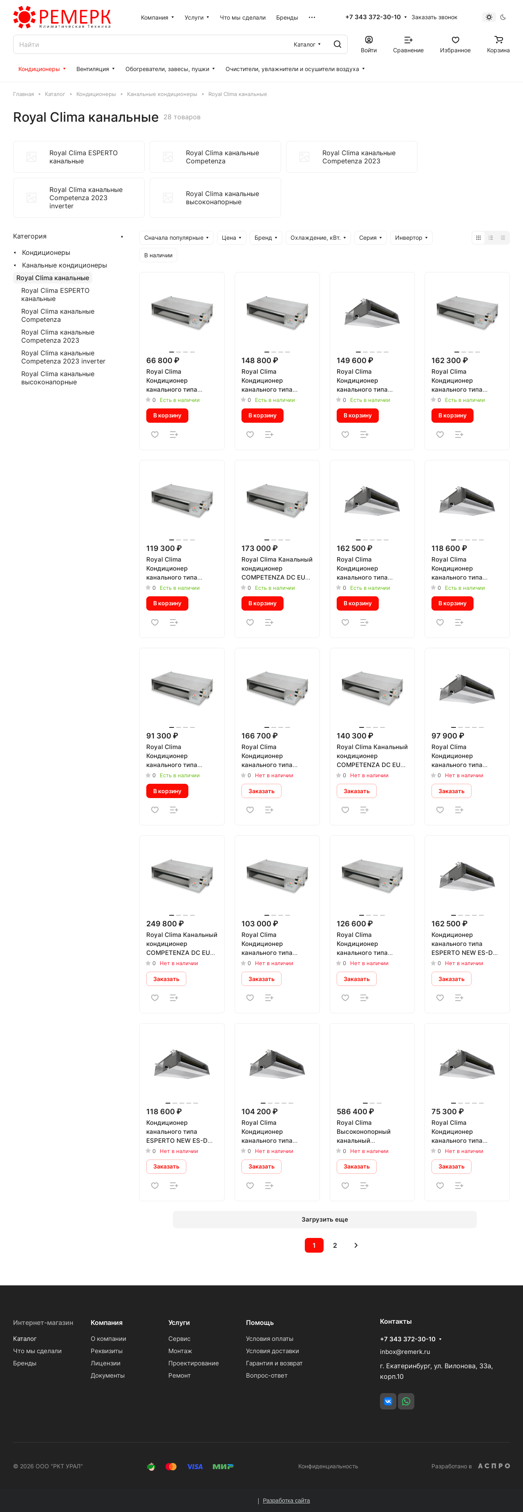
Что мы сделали (37, 1351)
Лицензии (106, 1363)
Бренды (24, 1363)
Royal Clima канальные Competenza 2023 (57, 336)
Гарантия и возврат (274, 1363)
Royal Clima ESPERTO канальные (55, 294)
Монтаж (180, 1351)
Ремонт (179, 1375)
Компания (107, 1322)
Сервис (179, 1339)
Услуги (179, 1322)
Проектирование (193, 1363)
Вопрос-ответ (267, 1375)
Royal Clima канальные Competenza (57, 315)
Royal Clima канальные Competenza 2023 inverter (63, 357)
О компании (108, 1339)
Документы (108, 1375)
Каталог (25, 1339)
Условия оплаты (269, 1339)
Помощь (260, 1322)
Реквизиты (107, 1351)
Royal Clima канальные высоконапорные (57, 378)
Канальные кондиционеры (64, 265)
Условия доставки (272, 1351)
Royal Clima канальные (52, 278)
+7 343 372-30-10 (373, 17)
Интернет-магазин (43, 1322)
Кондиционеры (46, 252)
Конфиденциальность (328, 1466)
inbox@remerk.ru (405, 1352)
